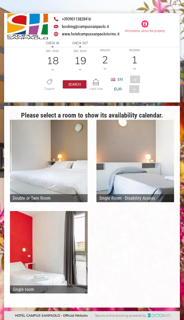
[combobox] (127, 79)
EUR (118, 89)
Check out (80, 43)
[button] (74, 84)
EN (119, 79)
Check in (52, 43)
